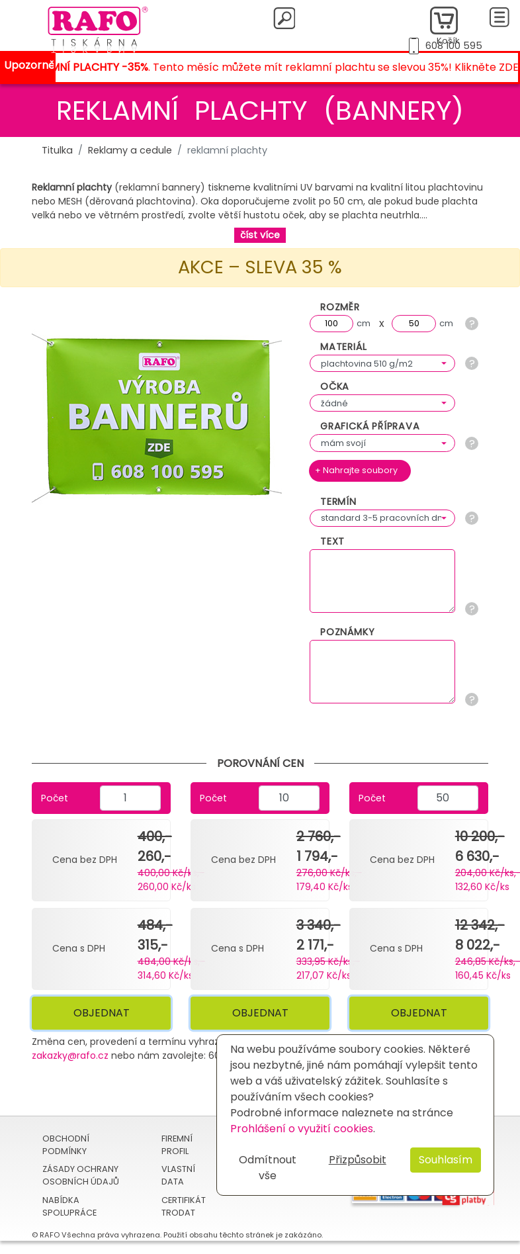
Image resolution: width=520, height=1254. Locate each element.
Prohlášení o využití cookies (301, 1128)
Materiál (343, 346)
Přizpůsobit (357, 1159)
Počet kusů (54, 802)
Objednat (101, 1012)
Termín (338, 501)
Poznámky (347, 632)
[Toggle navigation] (499, 17)
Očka (334, 386)
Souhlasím (445, 1159)
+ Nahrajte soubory (356, 470)
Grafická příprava (370, 426)
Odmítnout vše (267, 1167)
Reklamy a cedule (130, 150)
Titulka (57, 150)
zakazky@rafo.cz (70, 1055)
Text (332, 541)
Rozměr (340, 307)
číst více (260, 235)
